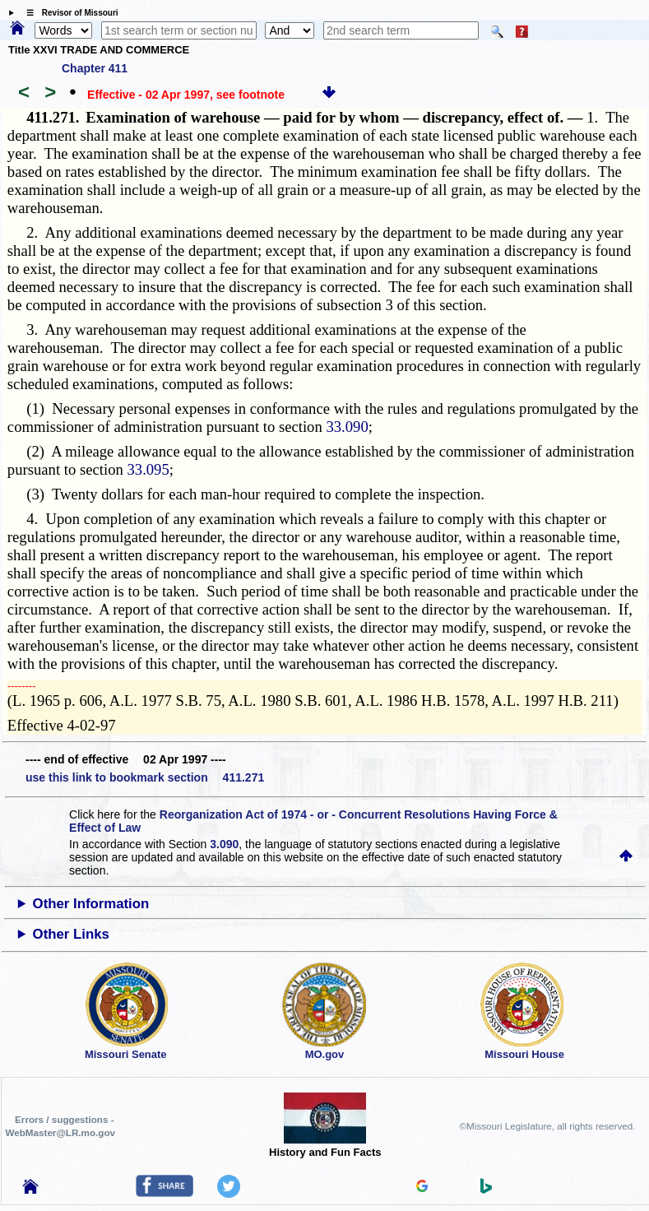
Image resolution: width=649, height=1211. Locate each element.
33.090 (347, 426)
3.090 (224, 844)
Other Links (71, 934)
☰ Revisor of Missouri (68, 12)
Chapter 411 (94, 68)
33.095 (148, 469)
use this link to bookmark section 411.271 (144, 777)
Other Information (91, 904)
